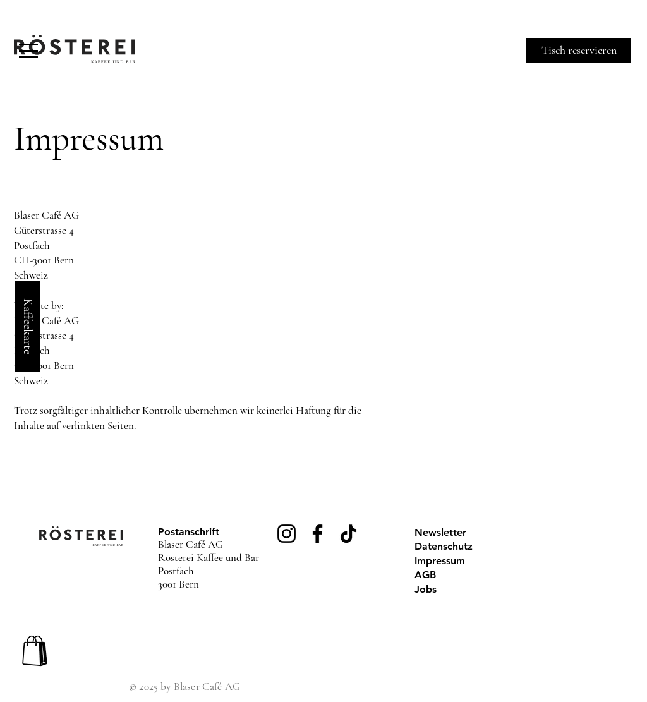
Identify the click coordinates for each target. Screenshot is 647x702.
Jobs (425, 589)
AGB (425, 575)
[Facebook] (317, 533)
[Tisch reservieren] (578, 50)
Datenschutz (443, 546)
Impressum (439, 561)
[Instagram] (286, 533)
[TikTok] (348, 533)
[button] (28, 51)
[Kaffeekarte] (27, 326)
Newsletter (440, 532)
